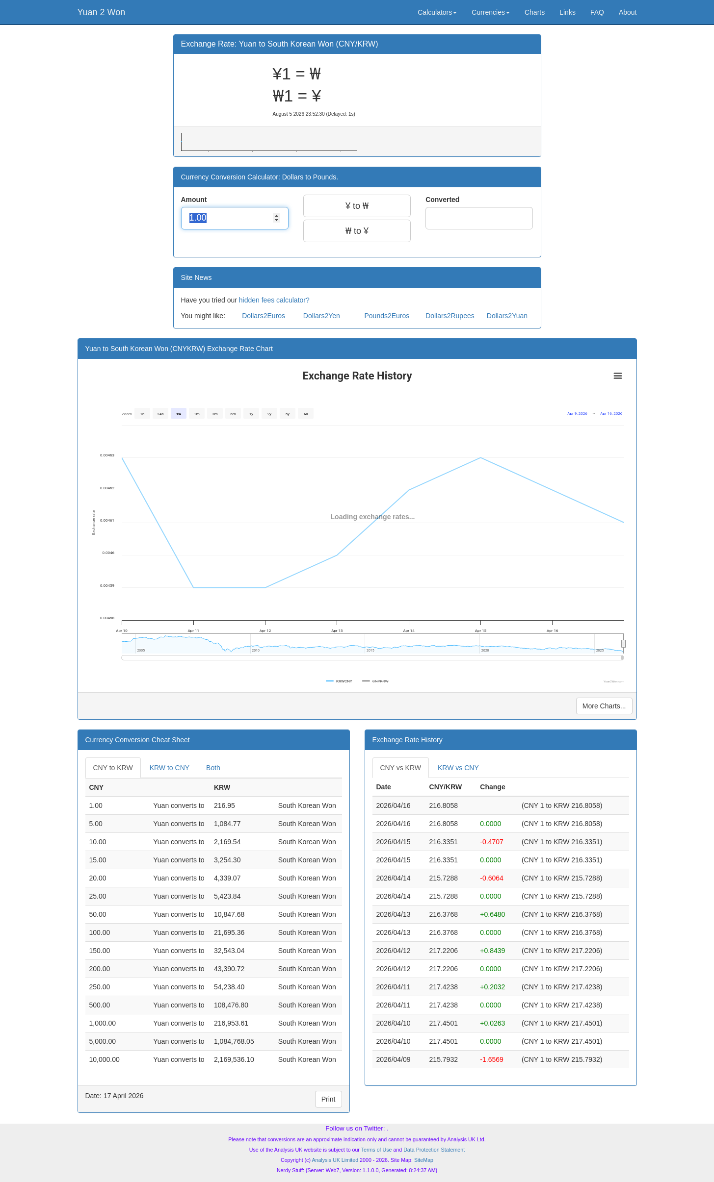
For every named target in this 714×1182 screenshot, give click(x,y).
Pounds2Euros (386, 316)
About (628, 12)
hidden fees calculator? (274, 300)
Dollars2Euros (263, 316)
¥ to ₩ (357, 206)
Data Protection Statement (434, 1150)
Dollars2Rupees (450, 316)
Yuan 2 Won (102, 12)
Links (567, 12)
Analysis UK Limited (335, 1160)
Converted (443, 199)
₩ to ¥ (357, 231)
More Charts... (604, 706)
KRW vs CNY (458, 768)
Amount (195, 199)
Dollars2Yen (321, 316)
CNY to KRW (113, 768)
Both (213, 768)
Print (328, 1099)
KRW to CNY (169, 768)
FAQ (597, 12)
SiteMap (423, 1160)
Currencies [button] (491, 12)
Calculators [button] (437, 12)
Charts (535, 12)
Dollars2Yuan (507, 316)
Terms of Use (376, 1150)
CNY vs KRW (401, 768)
